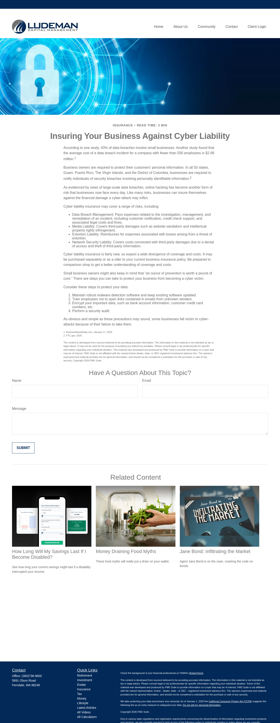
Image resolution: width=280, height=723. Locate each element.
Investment (84, 680)
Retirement (84, 675)
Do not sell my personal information (201, 705)
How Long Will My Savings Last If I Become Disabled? (49, 554)
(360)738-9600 (32, 676)
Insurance (84, 689)
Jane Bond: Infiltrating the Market (215, 551)
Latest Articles (86, 707)
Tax (79, 694)
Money (81, 698)
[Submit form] (23, 447)
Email (146, 380)
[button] (158, 27)
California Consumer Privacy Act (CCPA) (230, 701)
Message (19, 408)
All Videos (84, 712)
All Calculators (87, 717)
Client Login (252, 4)
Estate (81, 684)
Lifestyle (82, 703)
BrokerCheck (196, 673)
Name (16, 380)
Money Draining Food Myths (126, 551)
